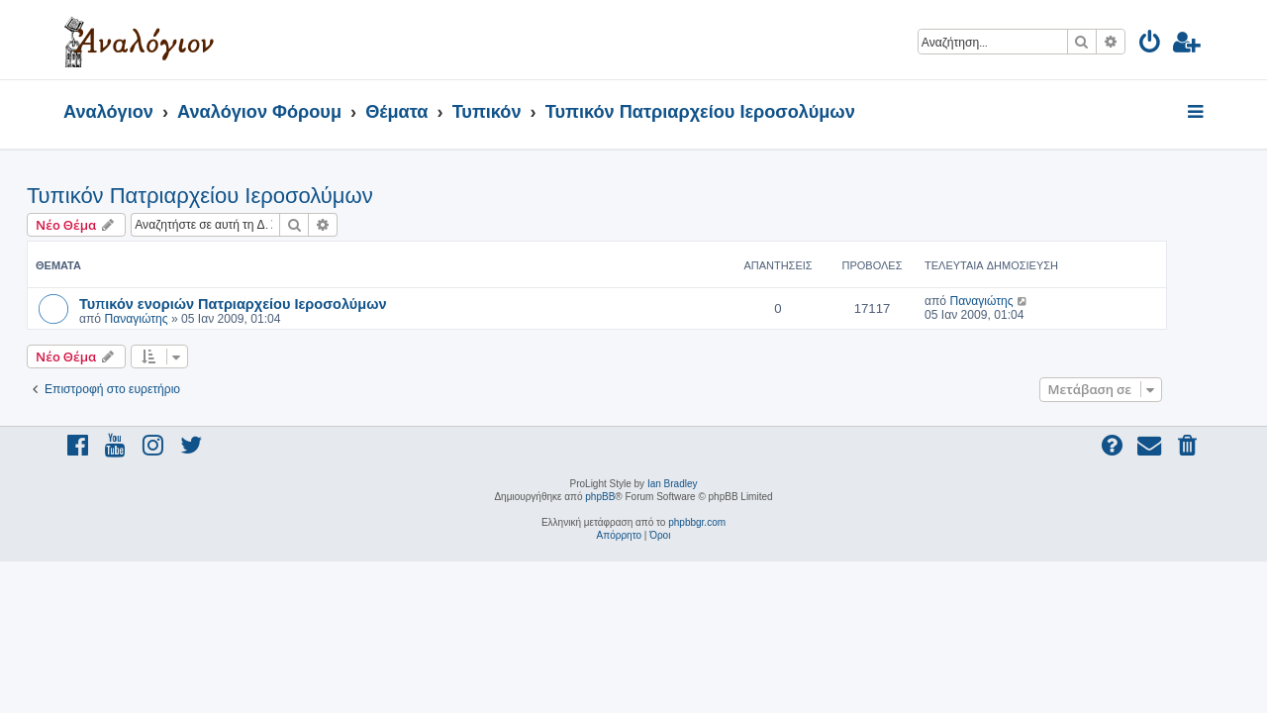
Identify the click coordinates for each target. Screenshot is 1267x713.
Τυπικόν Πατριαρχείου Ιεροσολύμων (236, 195)
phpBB (600, 496)
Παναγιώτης (172, 319)
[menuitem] (1150, 45)
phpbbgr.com (697, 522)
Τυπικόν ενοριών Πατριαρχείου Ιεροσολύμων (269, 303)
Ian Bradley (672, 483)
